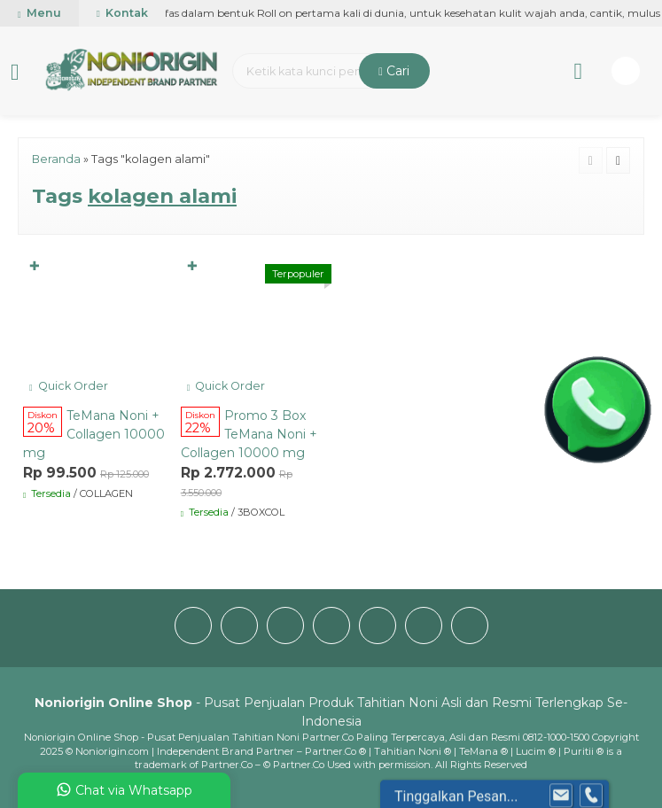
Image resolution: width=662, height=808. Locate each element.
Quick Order (68, 385)
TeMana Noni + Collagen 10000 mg (94, 434)
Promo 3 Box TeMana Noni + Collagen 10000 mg (249, 434)
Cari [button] (393, 71)
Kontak (122, 12)
